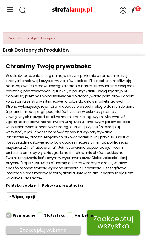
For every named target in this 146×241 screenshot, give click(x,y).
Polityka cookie (21, 185)
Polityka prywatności (62, 185)
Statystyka (54, 215)
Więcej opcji (23, 196)
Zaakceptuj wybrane (43, 230)
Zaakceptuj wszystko (113, 222)
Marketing (84, 215)
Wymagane (24, 215)
